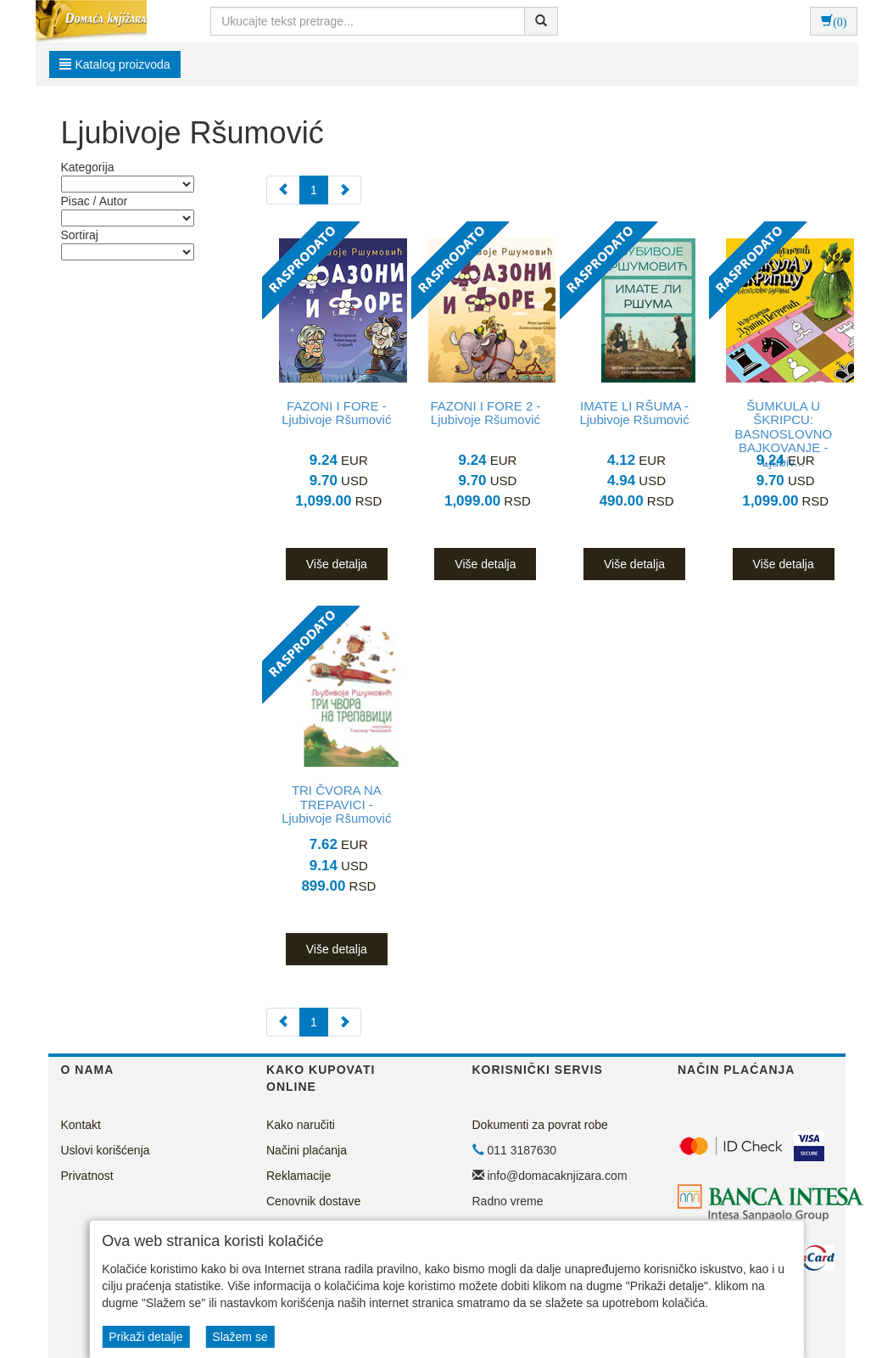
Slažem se (239, 1337)
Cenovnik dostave (313, 1201)
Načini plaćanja (306, 1150)
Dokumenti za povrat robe (540, 1125)
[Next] (344, 190)
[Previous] (283, 190)
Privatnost (87, 1175)
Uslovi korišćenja (105, 1150)
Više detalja (336, 564)
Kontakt (81, 1125)
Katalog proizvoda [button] (114, 64)
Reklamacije (298, 1175)
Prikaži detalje (145, 1337)
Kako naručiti (300, 1125)
